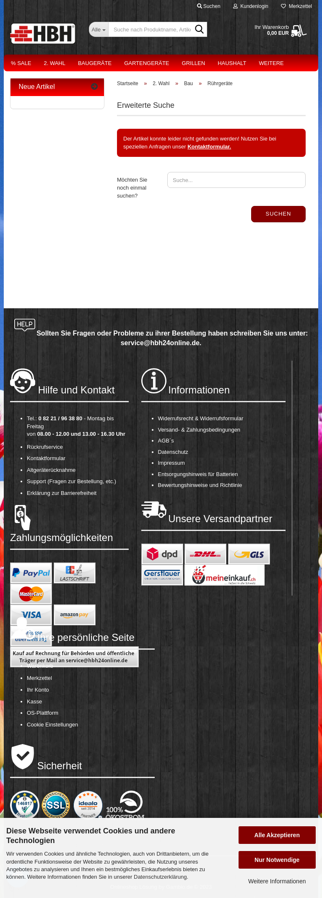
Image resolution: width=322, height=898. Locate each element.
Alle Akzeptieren (277, 835)
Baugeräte (95, 63)
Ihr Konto (38, 690)
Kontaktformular (46, 458)
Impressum (171, 463)
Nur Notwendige (276, 859)
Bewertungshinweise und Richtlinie (200, 485)
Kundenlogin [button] (250, 6)
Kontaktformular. (209, 146)
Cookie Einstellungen (52, 724)
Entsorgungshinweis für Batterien (198, 474)
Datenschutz (173, 452)
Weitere (271, 63)
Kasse (34, 701)
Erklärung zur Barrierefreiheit (61, 493)
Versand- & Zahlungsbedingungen (199, 430)
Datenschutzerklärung (160, 877)
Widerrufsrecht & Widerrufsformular (201, 418)
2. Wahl (54, 63)
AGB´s (166, 440)
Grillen (193, 63)
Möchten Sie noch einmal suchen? (132, 187)
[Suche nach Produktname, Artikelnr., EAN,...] (98, 29)
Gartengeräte (146, 63)
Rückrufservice (45, 447)
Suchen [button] (209, 6)
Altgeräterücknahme (51, 470)
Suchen (278, 214)
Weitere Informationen (277, 881)
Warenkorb (40, 666)
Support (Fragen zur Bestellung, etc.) (71, 481)
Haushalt (232, 63)
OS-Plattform (42, 713)
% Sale (21, 63)
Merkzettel (296, 6)
